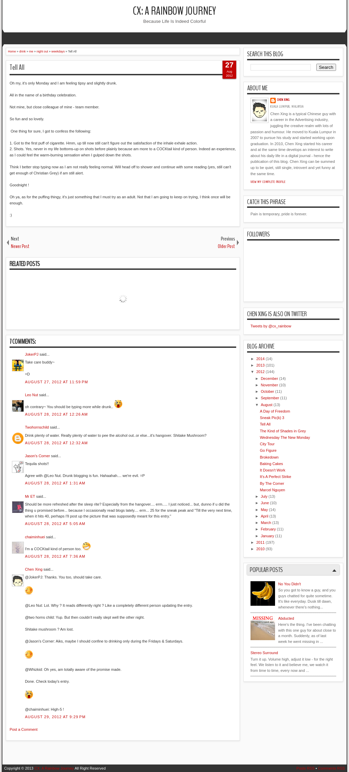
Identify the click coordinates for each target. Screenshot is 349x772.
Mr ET (30, 496)
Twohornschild (37, 427)
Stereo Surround (264, 653)
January (267, 536)
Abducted (286, 618)
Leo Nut (31, 395)
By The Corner (272, 483)
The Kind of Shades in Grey (283, 431)
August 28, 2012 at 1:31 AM (55, 483)
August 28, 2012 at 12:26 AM (56, 414)
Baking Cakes (271, 464)
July (264, 496)
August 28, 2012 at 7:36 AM (55, 556)
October (267, 391)
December (269, 378)
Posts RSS (306, 768)
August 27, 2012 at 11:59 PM (56, 382)
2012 (260, 372)
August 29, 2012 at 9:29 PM (55, 717)
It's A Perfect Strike (275, 477)
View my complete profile (268, 182)
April (264, 516)
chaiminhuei (35, 537)
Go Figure (268, 450)
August (266, 405)
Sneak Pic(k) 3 (272, 418)
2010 (260, 549)
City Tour (267, 444)
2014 (260, 359)
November (269, 385)
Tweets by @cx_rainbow (271, 326)
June (265, 503)
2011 (260, 542)
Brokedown (269, 457)
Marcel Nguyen (272, 490)
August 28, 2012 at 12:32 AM (56, 443)
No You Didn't (289, 584)
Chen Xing (33, 569)
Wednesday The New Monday (285, 437)
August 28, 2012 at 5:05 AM (55, 524)
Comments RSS (331, 768)
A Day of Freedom (275, 411)
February (268, 529)
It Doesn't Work (272, 470)
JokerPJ (32, 354)
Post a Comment (23, 729)
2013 (260, 365)
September (270, 398)
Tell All (17, 67)
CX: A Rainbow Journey (174, 11)
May (264, 510)
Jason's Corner (37, 456)
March (266, 523)
